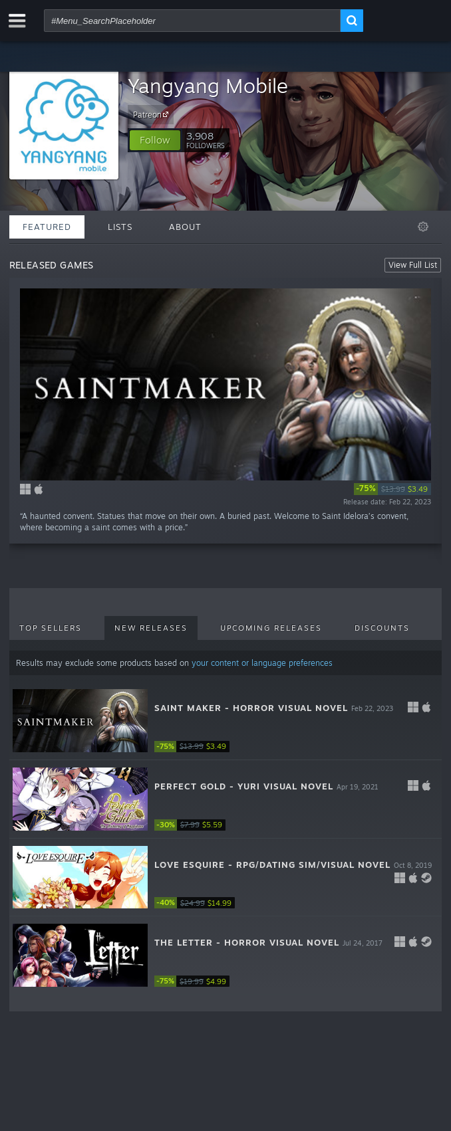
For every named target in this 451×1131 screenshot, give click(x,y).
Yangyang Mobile (208, 85)
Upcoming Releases (271, 628)
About (185, 226)
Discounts (382, 628)
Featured (47, 226)
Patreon (152, 114)
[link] (392, 489)
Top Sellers (50, 628)
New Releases (151, 628)
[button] (155, 140)
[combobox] (192, 20)
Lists (120, 226)
